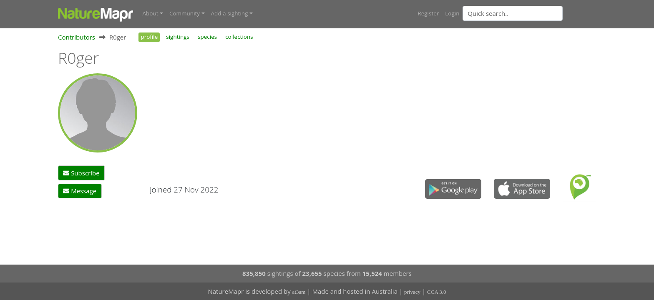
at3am (299, 292)
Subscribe (81, 173)
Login (452, 13)
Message (79, 191)
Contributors (76, 37)
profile (149, 36)
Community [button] (184, 13)
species (207, 36)
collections (239, 36)
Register (428, 13)
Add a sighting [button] (229, 13)
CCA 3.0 (436, 292)
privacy (412, 292)
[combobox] (529, 13)
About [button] (150, 13)
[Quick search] (513, 13)
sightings (177, 36)
